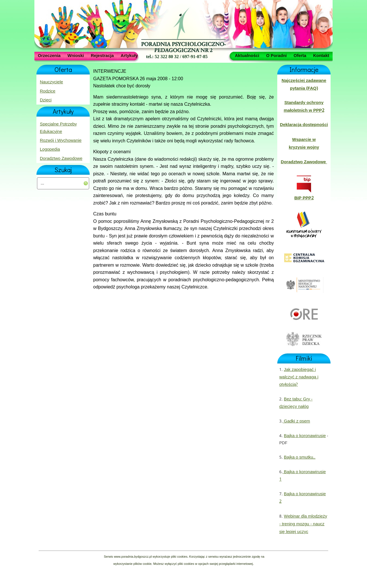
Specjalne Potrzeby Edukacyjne (58, 128)
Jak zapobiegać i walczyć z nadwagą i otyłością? (298, 377)
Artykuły (129, 55)
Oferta (300, 55)
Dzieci (46, 100)
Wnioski (75, 55)
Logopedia (50, 149)
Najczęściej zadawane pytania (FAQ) (304, 84)
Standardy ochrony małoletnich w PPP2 (304, 106)
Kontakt (321, 55)
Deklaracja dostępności (304, 125)
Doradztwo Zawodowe (61, 158)
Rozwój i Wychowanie (60, 140)
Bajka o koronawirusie (305, 436)
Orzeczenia (49, 55)
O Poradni (276, 55)
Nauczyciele (51, 82)
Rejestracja (102, 55)
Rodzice (47, 91)
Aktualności (247, 55)
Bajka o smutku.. (299, 457)
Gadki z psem (296, 421)
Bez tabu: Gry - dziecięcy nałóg (296, 403)
